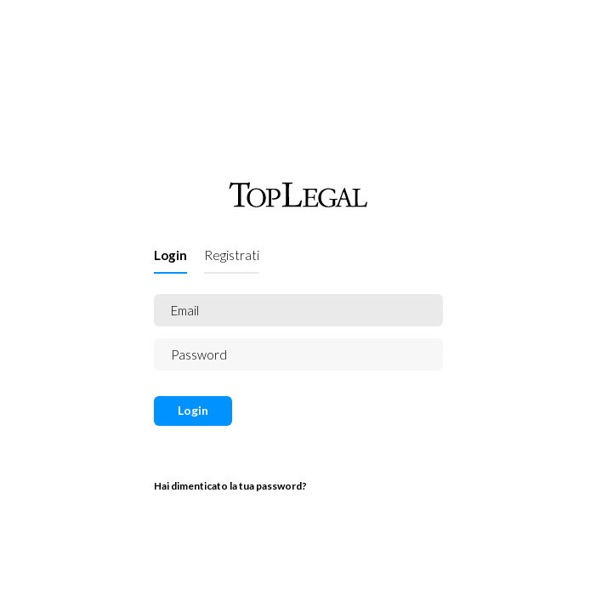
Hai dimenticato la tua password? (230, 485)
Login (170, 255)
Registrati (231, 255)
